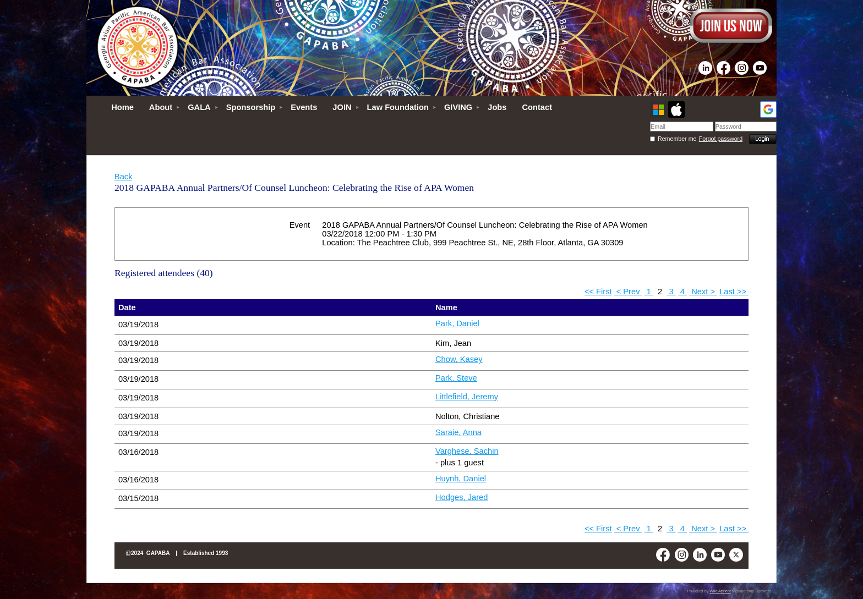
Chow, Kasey (459, 359)
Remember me (677, 138)
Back (123, 176)
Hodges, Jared (461, 497)
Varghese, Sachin (467, 451)
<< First (598, 291)
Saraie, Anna (458, 432)
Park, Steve (456, 377)
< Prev (628, 291)
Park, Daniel (457, 323)
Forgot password (720, 138)
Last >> (734, 291)
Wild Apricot (720, 591)
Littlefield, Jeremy (466, 396)
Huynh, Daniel (460, 478)
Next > (703, 291)
